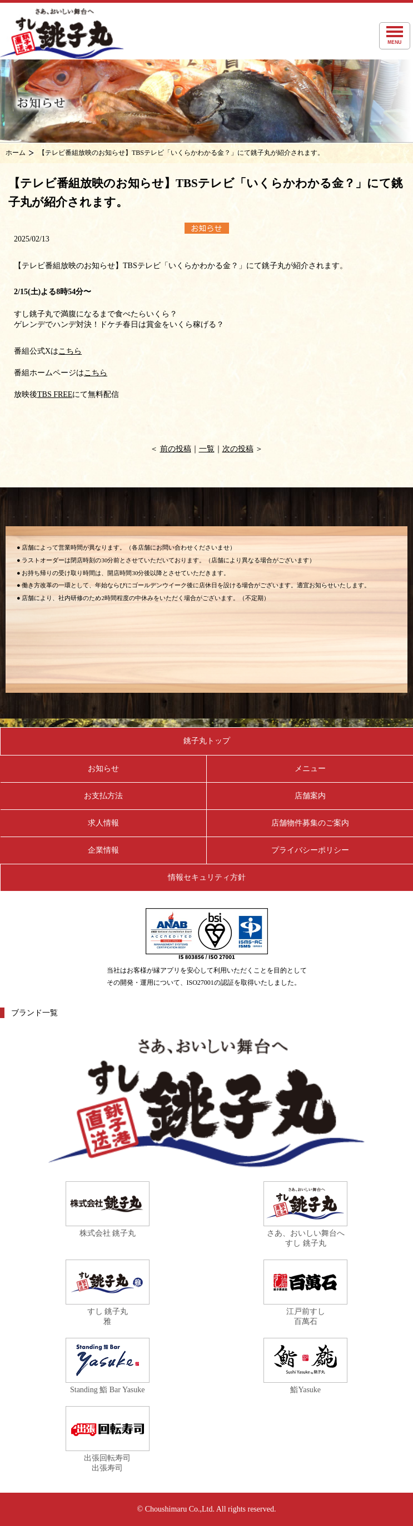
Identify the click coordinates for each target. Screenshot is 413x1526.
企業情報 (103, 850)
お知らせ (103, 768)
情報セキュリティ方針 (207, 877)
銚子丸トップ (206, 741)
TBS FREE (54, 394)
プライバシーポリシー (310, 850)
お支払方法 (103, 796)
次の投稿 (237, 449)
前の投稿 (175, 449)
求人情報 (103, 823)
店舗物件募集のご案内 (310, 823)
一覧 (207, 449)
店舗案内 (310, 796)
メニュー (310, 768)
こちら (70, 351)
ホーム (16, 153)
